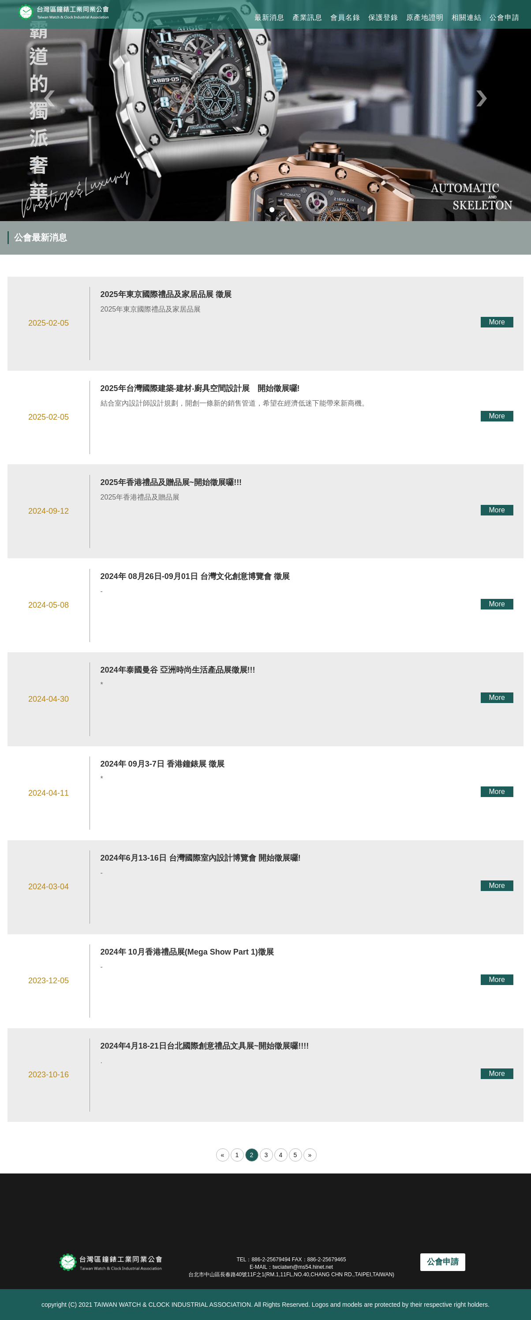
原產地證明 (425, 17)
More (497, 322)
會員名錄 (345, 17)
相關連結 (467, 17)
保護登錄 (383, 17)
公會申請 (505, 17)
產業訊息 (307, 17)
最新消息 (269, 17)
